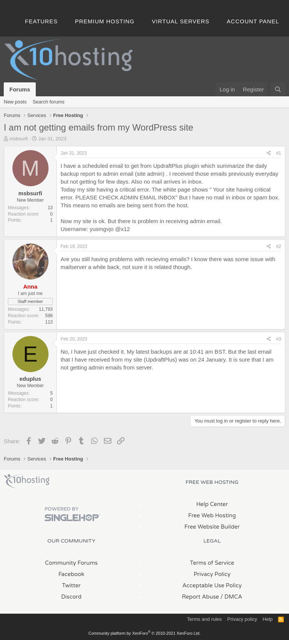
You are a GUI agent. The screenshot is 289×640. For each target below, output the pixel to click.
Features (41, 21)
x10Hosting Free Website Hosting (27, 481)
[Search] (278, 89)
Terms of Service (212, 562)
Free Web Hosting (212, 515)
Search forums (49, 102)
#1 (278, 153)
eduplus (30, 378)
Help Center (212, 504)
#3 (278, 339)
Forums (19, 89)
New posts (15, 102)
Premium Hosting (104, 21)
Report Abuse (200, 596)
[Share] (269, 153)
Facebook (71, 574)
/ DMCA (231, 596)
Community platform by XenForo (144, 633)
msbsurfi (18, 138)
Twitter (71, 585)
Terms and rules (204, 619)
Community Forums (71, 562)
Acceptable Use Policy (212, 585)
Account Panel (253, 21)
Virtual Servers (181, 21)
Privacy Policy (211, 574)
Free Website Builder (212, 526)
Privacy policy (242, 619)
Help (268, 619)
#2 (278, 246)
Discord (71, 596)
